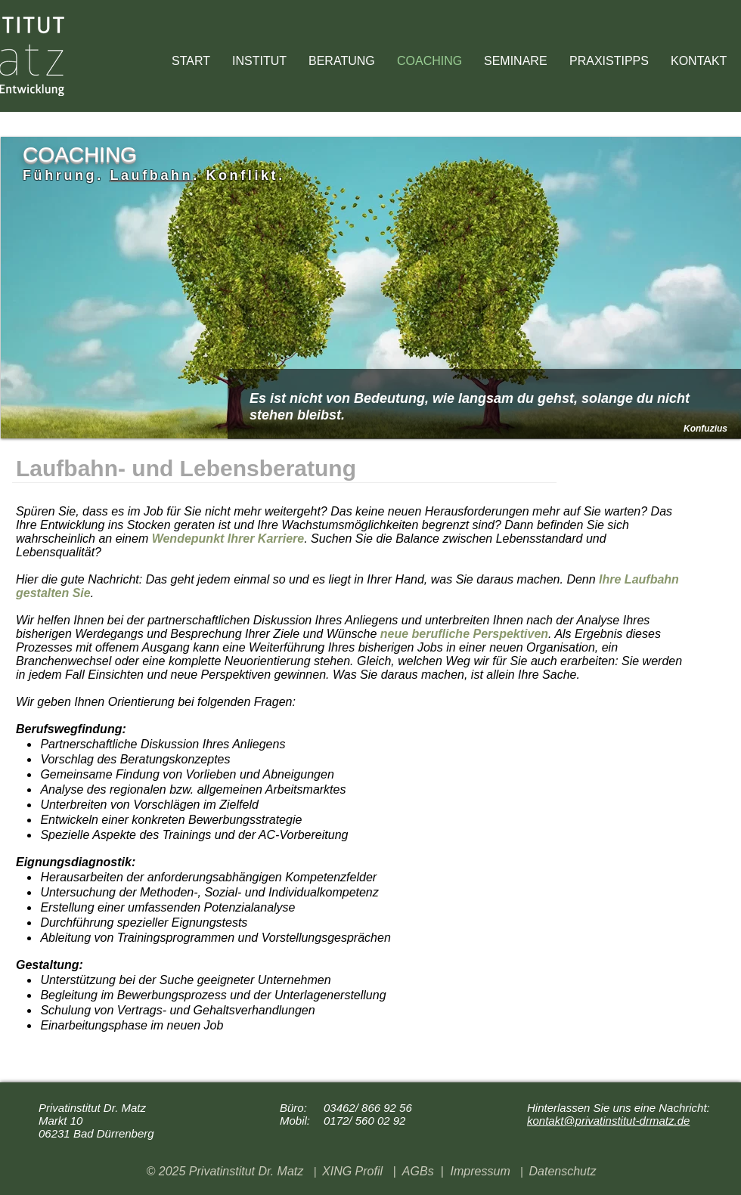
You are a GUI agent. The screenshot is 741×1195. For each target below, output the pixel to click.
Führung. (63, 175)
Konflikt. (245, 175)
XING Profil (352, 1171)
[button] (612, 61)
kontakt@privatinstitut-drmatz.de (608, 1120)
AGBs (418, 1171)
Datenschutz (562, 1171)
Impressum (480, 1171)
